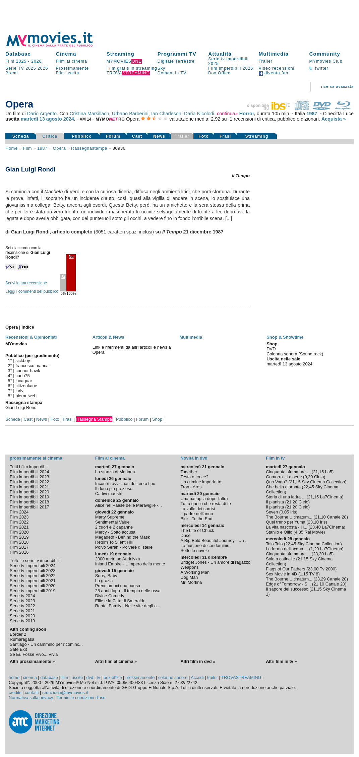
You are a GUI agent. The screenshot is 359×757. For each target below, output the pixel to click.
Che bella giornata (283, 486)
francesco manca (32, 365)
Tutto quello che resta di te (205, 503)
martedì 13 (33, 119)
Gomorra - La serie (284, 476)
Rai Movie (313, 532)
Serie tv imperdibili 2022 (33, 575)
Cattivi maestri (108, 493)
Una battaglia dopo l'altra (204, 498)
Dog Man (189, 577)
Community (324, 54)
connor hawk (27, 370)
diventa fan (274, 73)
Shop (157, 419)
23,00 (313, 568)
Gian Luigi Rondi (21, 407)
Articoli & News (108, 337)
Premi (11, 73)
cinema (30, 677)
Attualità (220, 54)
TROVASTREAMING (241, 677)
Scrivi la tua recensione (26, 283)
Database (18, 54)
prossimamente (140, 677)
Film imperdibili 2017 (29, 506)
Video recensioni (277, 68)
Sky (162, 68)
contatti (32, 692)
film (27, 148)
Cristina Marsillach (89, 113)
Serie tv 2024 (22, 595)
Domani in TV (172, 73)
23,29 (320, 578)
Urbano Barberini (130, 113)
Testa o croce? (194, 476)
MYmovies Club (325, 61)
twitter (318, 68)
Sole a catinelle (280, 558)
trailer (212, 677)
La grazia (104, 580)
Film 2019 (19, 537)
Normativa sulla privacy (31, 697)
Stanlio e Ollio (279, 532)
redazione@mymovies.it (65, 692)
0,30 (308, 476)
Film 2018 (19, 542)
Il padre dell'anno (196, 513)
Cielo (319, 476)
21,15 (318, 471)
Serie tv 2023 (22, 600)
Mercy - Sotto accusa (115, 532)
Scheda (20, 136)
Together (188, 471)
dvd (90, 677)
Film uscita (67, 73)
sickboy (22, 360)
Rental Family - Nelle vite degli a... (127, 605)
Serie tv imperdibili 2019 (33, 590)
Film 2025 (15, 61)
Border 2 (18, 634)
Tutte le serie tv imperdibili (34, 560)
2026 (36, 61)
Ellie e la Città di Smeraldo (120, 600)
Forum (113, 136)
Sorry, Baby (106, 575)
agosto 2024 (60, 119)
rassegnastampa (89, 148)
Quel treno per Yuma (285, 522)
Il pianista (275, 501)
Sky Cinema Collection (323, 481)
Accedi (197, 677)
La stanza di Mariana (115, 471)
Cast (137, 136)
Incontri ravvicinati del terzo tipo (125, 483)
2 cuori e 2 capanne (114, 527)
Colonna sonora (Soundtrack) (294, 353)
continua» (227, 113)
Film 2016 (19, 552)
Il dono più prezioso (113, 488)
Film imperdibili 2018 (29, 501)
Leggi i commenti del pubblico (31, 291)
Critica (49, 136)
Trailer (266, 61)
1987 (311, 113)
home (14, 677)
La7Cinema (331, 496)
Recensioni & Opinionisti (31, 337)
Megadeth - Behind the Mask (122, 537)
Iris (293, 511)
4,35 (299, 532)
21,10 (320, 517)
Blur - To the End (196, 518)
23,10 (313, 522)
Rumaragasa (22, 639)
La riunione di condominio (204, 545)
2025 (30, 68)
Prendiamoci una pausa (117, 585)
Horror (246, 113)
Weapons (189, 567)
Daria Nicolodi (199, 113)
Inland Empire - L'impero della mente (130, 563)
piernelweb (26, 395)
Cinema (66, 54)
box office (113, 677)
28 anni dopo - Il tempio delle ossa (128, 590)
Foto (203, 136)
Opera (59, 148)
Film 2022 (19, 522)
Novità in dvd (193, 458)
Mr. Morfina (191, 582)
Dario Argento (42, 113)
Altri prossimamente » (32, 661)
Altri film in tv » (281, 661)
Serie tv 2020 (22, 615)
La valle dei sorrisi (197, 508)
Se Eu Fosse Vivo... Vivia (34, 654)
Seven (272, 511)
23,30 (318, 553)
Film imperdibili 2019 (29, 496)
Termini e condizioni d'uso (81, 697)
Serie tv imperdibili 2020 (33, 585)
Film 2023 (19, 517)
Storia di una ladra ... (285, 496)
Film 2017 (19, 547)
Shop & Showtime (284, 337)
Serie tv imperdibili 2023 (33, 570)
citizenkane (26, 385)
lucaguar (23, 380)
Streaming (120, 54)
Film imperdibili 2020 (29, 491)
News (159, 136)
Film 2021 (19, 527)
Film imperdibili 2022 (29, 481)
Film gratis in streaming (132, 68)
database (49, 677)
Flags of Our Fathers (285, 568)
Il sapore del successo (287, 589)
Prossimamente (72, 68)
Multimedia (274, 54)
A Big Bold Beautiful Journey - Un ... (214, 540)
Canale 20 (336, 517)
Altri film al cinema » (116, 661)
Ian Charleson (166, 113)
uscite (77, 677)
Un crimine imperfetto (200, 481)
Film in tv (275, 458)
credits (15, 692)
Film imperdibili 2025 (230, 68)
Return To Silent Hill (114, 542)
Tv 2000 (327, 568)
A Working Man (195, 572)
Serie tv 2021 (22, 610)
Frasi (225, 136)
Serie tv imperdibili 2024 (33, 565)
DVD (271, 348)
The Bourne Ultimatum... (289, 517)
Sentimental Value (112, 522)
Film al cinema (71, 61)
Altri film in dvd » (197, 661)
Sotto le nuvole (194, 550)
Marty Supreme (109, 517)
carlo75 (22, 375)
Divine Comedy (109, 595)
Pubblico (82, 136)
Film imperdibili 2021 (29, 486)
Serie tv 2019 (22, 620)
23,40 (315, 527)
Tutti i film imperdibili (29, 466)
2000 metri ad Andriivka (117, 558)
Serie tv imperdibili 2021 (33, 580)
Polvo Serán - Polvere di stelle (124, 547)
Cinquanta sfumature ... (288, 471)
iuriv (19, 390)
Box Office (219, 73)
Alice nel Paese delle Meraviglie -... (128, 505)
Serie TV (14, 68)
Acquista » (333, 119)
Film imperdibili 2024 (29, 471)
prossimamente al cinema (36, 458)
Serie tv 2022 (22, 605)
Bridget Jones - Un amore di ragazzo (215, 562)
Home (11, 148)
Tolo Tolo (274, 543)
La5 (328, 471)
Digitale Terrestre (176, 61)
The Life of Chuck (197, 530)
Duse (185, 535)
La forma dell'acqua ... (287, 548)
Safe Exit (18, 649)
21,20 (292, 501)
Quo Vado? (276, 481)
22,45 (308, 486)
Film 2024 (19, 511)
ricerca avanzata (337, 86)
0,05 (285, 511)
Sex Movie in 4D (281, 573)
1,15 (304, 573)
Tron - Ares (190, 486)
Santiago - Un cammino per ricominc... (46, 644)
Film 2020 (19, 532)
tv (98, 677)
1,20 (315, 548)
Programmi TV (177, 54)
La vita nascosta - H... (286, 527)
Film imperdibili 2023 (29, 476)
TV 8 (313, 573)
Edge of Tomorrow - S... (288, 584)
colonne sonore (173, 677)
